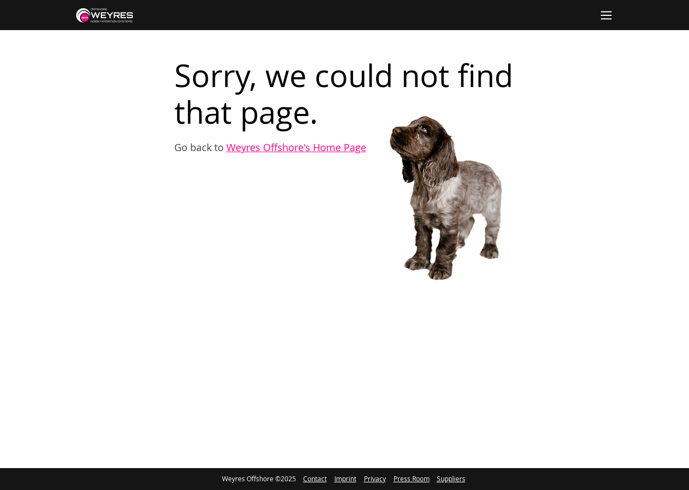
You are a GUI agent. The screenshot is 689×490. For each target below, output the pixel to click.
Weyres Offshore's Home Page (296, 147)
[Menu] (606, 15)
